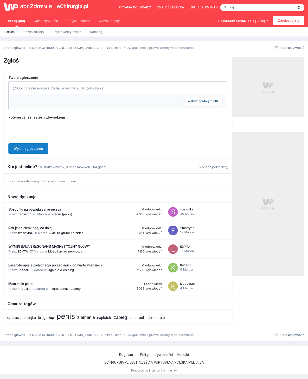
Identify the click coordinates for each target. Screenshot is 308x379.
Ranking (96, 32)
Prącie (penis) (61, 214)
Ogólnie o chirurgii (61, 270)
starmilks (186, 209)
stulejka (30, 318)
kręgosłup (46, 318)
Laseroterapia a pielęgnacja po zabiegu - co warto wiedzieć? (55, 265)
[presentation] (45, 130)
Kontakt (183, 355)
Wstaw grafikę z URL (203, 101)
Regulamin (127, 355)
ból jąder (146, 318)
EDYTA (23, 251)
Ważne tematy (109, 21)
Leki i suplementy (203, 7)
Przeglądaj (16, 23)
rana (132, 318)
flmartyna (25, 233)
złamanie (86, 317)
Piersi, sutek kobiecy (65, 289)
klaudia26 (187, 283)
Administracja (33, 32)
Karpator (24, 214)
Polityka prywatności (156, 355)
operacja (14, 318)
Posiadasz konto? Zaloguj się (243, 21)
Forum (9, 32)
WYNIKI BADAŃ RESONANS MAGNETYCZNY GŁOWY (49, 246)
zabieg (120, 317)
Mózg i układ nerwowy (65, 251)
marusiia (24, 289)
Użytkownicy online (67, 32)
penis (66, 316)
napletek (104, 318)
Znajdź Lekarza (78, 21)
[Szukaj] (245, 7)
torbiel (160, 318)
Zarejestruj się (288, 20)
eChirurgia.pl (72, 6)
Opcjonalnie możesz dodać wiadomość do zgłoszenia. (58, 88)
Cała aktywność (46, 21)
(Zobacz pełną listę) (213, 167)
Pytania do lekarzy (135, 7)
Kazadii (23, 270)
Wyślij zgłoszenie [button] (28, 148)
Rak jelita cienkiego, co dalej (30, 228)
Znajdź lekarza (170, 7)
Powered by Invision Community (154, 370)
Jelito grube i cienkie (67, 233)
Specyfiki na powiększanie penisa (34, 209)
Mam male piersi (20, 284)
